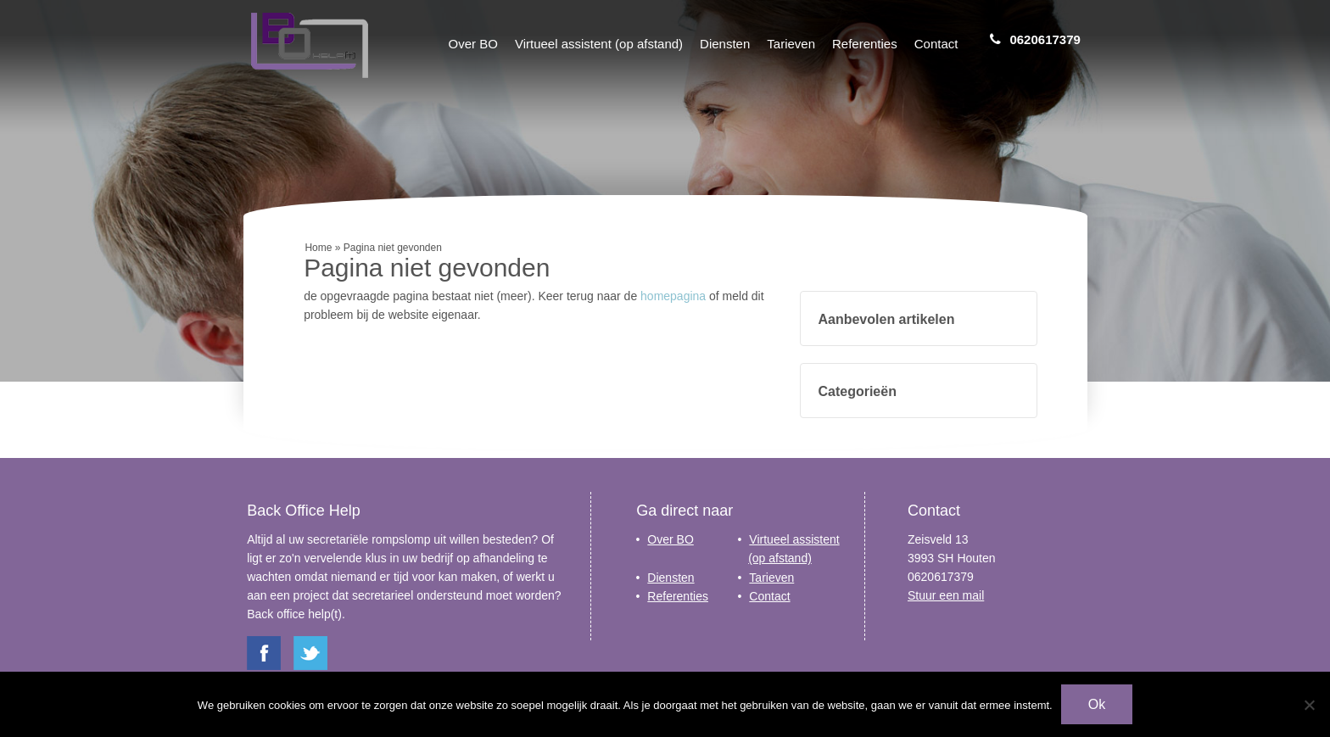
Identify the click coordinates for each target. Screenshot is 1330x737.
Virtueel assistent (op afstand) (599, 43)
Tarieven (791, 43)
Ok (1096, 704)
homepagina (673, 296)
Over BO (473, 43)
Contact (936, 43)
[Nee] (1308, 704)
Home (318, 248)
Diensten (725, 43)
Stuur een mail (946, 595)
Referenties (864, 43)
